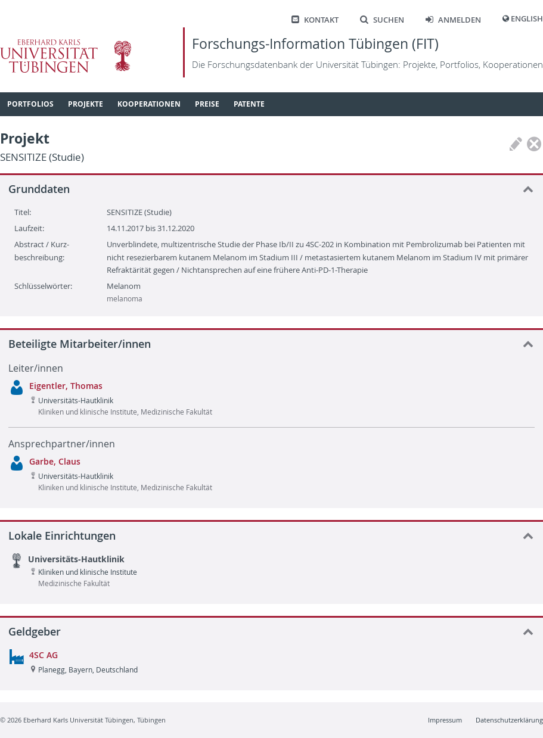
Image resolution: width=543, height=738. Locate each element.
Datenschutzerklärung (509, 719)
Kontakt (315, 20)
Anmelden (453, 20)
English (527, 19)
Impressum (445, 719)
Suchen (382, 20)
